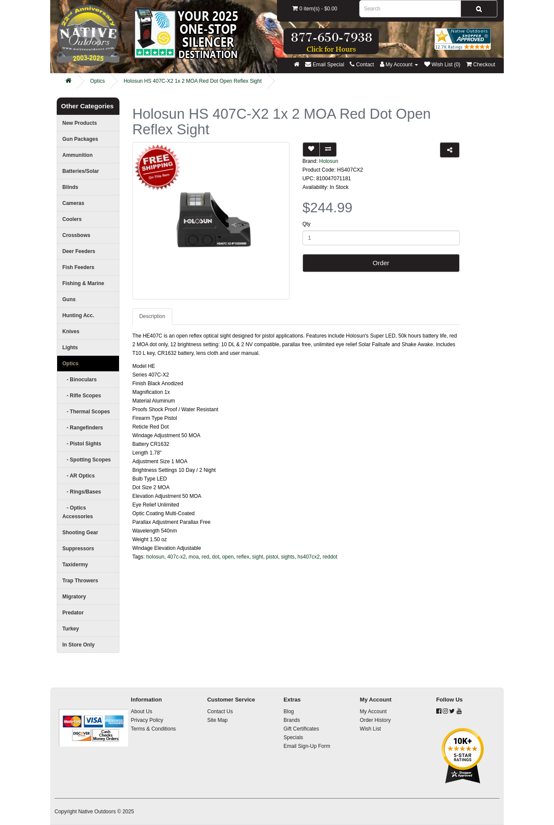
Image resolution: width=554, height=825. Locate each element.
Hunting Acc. (78, 315)
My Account (373, 711)
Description (152, 316)
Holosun (328, 161)
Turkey (70, 629)
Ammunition (77, 155)
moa (194, 557)
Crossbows (76, 235)
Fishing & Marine (83, 283)
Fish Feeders (78, 267)
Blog (288, 711)
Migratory (74, 597)
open (228, 557)
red (205, 557)
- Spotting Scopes (86, 460)
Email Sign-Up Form (306, 746)
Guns (69, 299)
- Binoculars (79, 380)
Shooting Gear (80, 532)
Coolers (72, 219)
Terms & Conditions (153, 729)
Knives (70, 331)
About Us (141, 711)
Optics (97, 81)
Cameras (73, 203)
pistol (272, 557)
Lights (70, 347)
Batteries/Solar (80, 171)
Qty (307, 224)
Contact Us (220, 711)
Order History (375, 720)
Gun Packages (80, 139)
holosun (155, 557)
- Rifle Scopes (81, 396)
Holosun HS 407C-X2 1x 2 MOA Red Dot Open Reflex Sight (193, 81)
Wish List (370, 729)
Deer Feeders (78, 251)
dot (215, 557)
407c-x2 (176, 557)
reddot (329, 557)
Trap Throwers (80, 581)
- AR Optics (78, 476)
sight (257, 557)
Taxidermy (75, 565)
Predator (73, 613)
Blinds (70, 187)
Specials (293, 737)
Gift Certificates (301, 729)
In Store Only (78, 645)
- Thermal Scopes (86, 412)
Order (381, 262)
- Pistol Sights (81, 444)
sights (287, 557)
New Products (79, 123)
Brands (291, 720)
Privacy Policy (147, 720)
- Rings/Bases (81, 492)
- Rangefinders (82, 428)
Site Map (217, 720)
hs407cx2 (308, 557)
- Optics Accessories (77, 512)
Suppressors (78, 549)
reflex (243, 557)
